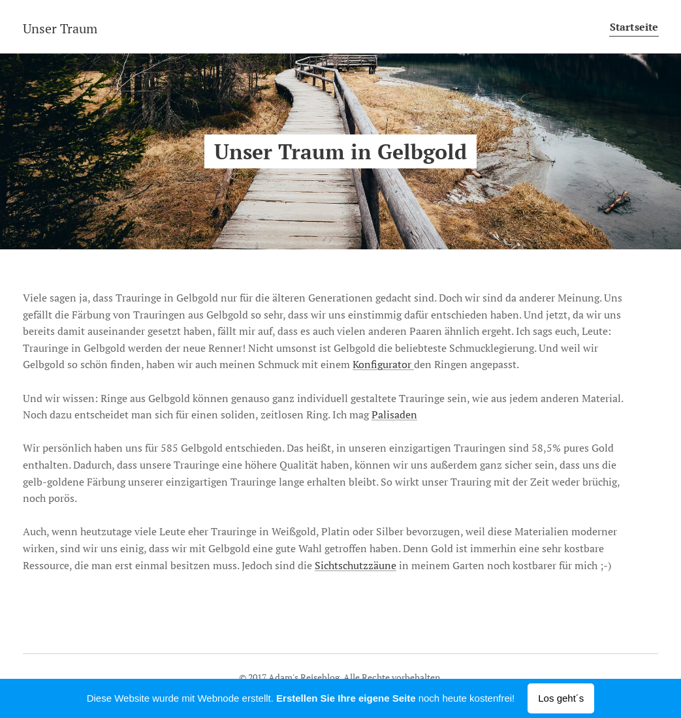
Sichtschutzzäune (355, 565)
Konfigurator (383, 364)
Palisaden (394, 414)
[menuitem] (630, 26)
